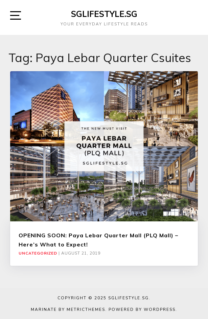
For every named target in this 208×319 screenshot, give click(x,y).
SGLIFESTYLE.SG (104, 14)
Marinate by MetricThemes (68, 309)
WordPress (160, 309)
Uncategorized (38, 253)
